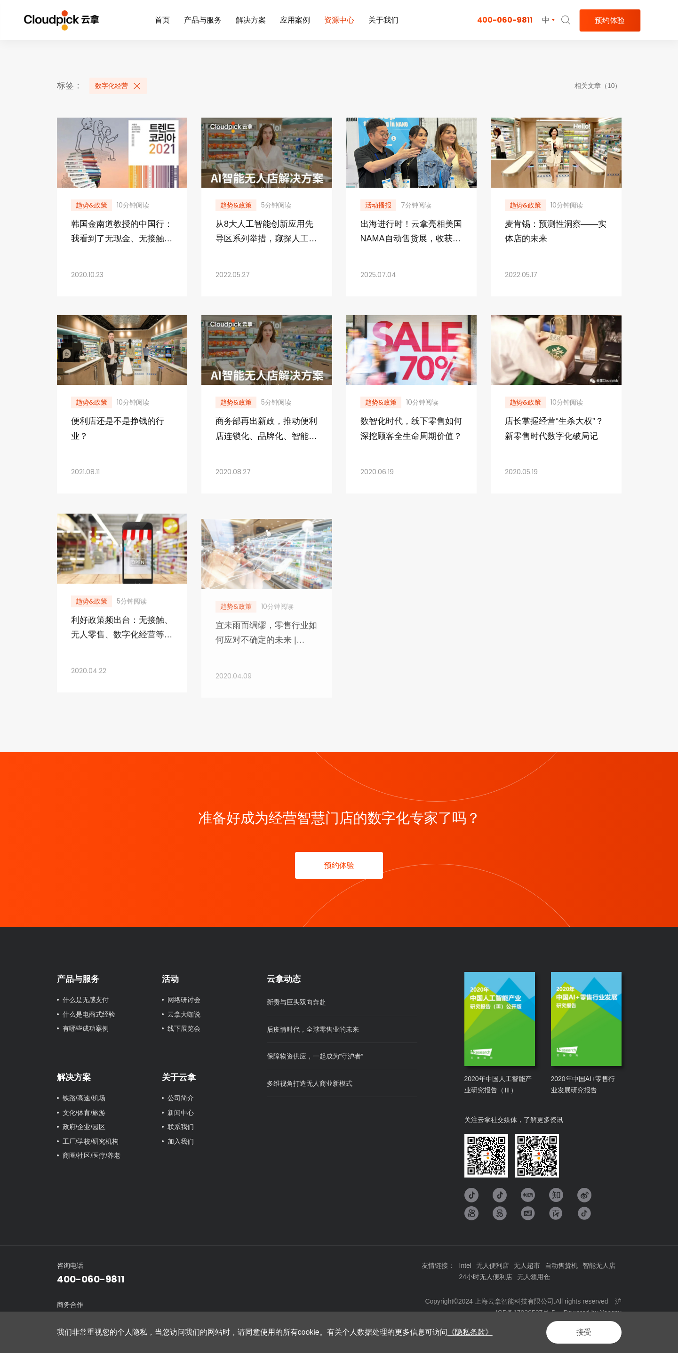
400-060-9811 (505, 20)
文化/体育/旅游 (84, 1112)
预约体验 (610, 20)
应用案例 (295, 20)
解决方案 (251, 20)
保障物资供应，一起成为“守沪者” (315, 1056)
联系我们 (181, 1126)
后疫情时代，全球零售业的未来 (313, 1029)
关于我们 (383, 20)
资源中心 (339, 20)
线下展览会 (184, 1028)
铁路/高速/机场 (84, 1098)
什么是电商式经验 (89, 1014)
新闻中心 (181, 1112)
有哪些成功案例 (86, 1028)
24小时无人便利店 (486, 1277)
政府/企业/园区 (84, 1126)
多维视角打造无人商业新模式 (309, 1083)
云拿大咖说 (184, 1014)
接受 (583, 1332)
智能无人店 (598, 1265)
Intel (465, 1265)
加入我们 (181, 1141)
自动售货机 (561, 1265)
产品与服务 (203, 20)
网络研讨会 (184, 999)
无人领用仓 (533, 1277)
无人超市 (527, 1265)
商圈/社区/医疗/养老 (92, 1155)
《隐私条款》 (470, 1332)
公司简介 (181, 1098)
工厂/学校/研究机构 (91, 1141)
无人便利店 (492, 1265)
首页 (162, 20)
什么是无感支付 (86, 999)
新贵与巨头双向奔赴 (296, 1002)
